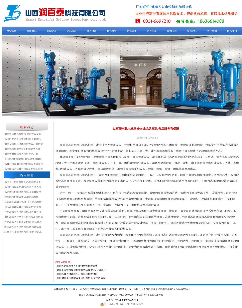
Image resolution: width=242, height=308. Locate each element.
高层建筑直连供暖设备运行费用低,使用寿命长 (81, 278)
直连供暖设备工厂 (63, 289)
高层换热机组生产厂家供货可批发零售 (77, 266)
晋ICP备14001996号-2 (126, 299)
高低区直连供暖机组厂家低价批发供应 (77, 274)
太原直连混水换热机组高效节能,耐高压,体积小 (81, 270)
